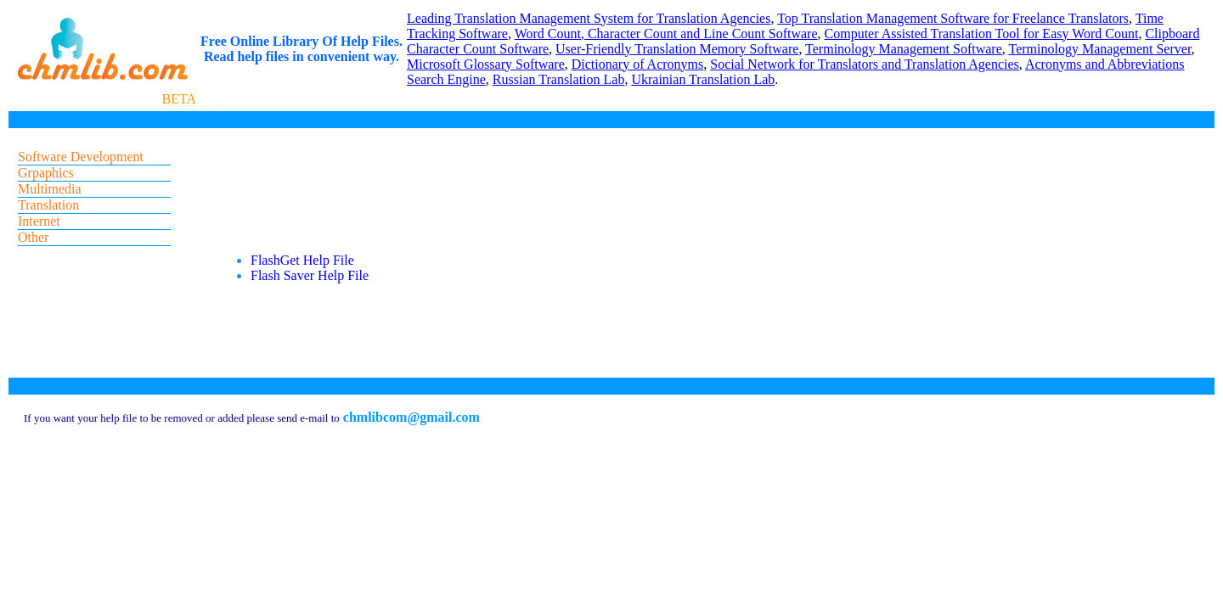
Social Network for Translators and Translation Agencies (864, 64)
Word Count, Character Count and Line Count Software (666, 33)
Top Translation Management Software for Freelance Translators (953, 18)
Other (33, 237)
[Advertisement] (526, 186)
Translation (48, 205)
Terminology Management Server (1100, 49)
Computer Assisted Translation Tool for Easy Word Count (982, 33)
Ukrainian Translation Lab (703, 79)
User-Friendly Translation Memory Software (676, 49)
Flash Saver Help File (310, 275)
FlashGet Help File (302, 260)
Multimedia (50, 189)
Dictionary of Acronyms (638, 64)
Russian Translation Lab (559, 79)
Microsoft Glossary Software (486, 64)
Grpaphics (46, 172)
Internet (39, 221)
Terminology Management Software (903, 49)
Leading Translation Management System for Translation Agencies (588, 18)
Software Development (81, 156)
